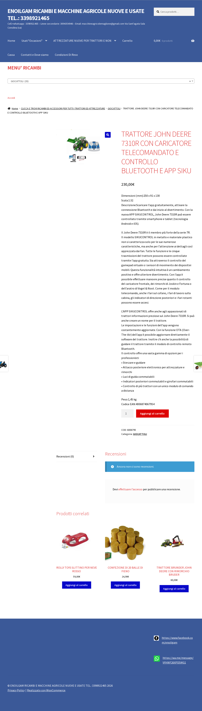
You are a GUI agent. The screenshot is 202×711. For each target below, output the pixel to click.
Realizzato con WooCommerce (46, 690)
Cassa (11, 54)
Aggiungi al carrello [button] (77, 585)
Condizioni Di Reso (66, 54)
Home (11, 40)
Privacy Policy (16, 690)
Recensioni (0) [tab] (65, 456)
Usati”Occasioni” (31, 40)
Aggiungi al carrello (152, 413)
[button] (108, 135)
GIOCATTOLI (114, 108)
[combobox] (101, 81)
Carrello (127, 40)
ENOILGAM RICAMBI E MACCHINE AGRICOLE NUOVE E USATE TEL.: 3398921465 (76, 14)
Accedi (11, 97)
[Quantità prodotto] (127, 413)
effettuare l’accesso (130, 489)
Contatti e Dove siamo (35, 54)
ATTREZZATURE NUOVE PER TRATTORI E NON (82, 40)
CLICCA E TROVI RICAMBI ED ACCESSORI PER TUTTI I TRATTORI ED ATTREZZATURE (63, 108)
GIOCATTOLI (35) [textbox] (100, 81)
